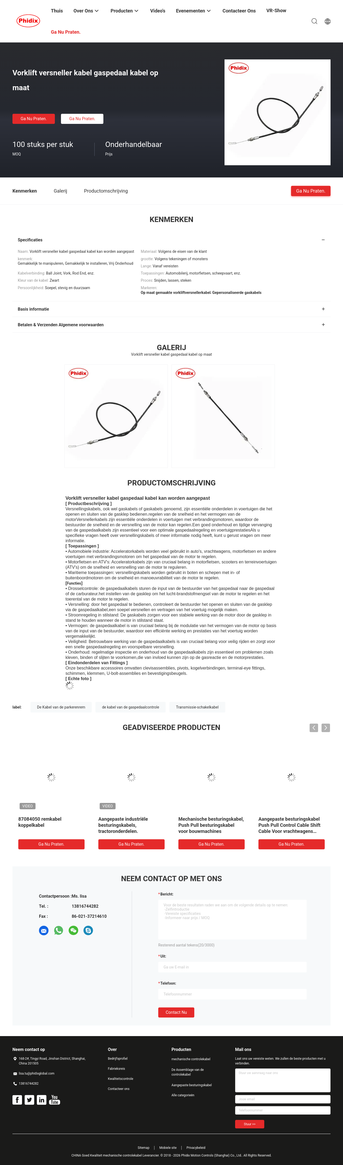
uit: (163, 956)
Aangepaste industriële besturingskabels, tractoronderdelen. (123, 825)
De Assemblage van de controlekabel (188, 1072)
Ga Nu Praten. (34, 118)
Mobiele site (168, 1148)
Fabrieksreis (116, 1069)
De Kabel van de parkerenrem (61, 707)
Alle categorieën (183, 1095)
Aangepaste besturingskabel (192, 1085)
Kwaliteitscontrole (120, 1079)
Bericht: (166, 894)
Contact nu (176, 1012)
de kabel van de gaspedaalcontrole (130, 707)
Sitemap (143, 1148)
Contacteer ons (118, 1089)
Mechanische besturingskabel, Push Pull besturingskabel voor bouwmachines (211, 825)
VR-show (276, 10)
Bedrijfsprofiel (117, 1058)
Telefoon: (168, 983)
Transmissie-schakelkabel (197, 707)
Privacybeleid (196, 1148)
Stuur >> (250, 1124)
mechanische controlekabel (191, 1059)
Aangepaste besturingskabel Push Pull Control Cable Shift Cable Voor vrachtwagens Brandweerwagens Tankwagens (289, 831)
